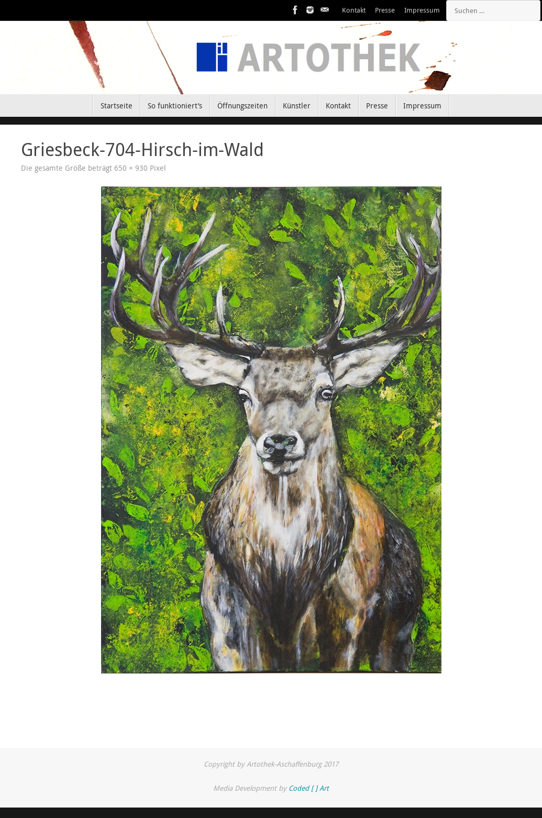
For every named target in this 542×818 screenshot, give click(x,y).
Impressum (422, 10)
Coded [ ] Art (309, 788)
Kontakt (354, 10)
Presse (385, 10)
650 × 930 (131, 168)
